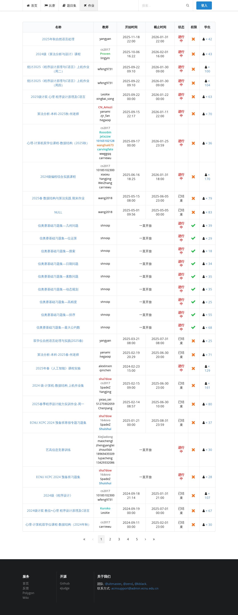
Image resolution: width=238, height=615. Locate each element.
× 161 (207, 385)
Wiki (26, 597)
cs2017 (105, 49)
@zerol (128, 584)
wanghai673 (105, 145)
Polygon (28, 593)
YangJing (105, 178)
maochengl (105, 441)
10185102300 (105, 170)
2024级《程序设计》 (58, 495)
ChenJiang (105, 408)
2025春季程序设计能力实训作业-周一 (58, 404)
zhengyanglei (105, 445)
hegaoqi (105, 120)
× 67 (209, 511)
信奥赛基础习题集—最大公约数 (58, 327)
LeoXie (105, 94)
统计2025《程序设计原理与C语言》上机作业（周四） (58, 83)
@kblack (140, 584)
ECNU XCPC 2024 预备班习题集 (58, 477)
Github (65, 583)
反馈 (26, 588)
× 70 (209, 114)
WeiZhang (105, 183)
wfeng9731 (105, 69)
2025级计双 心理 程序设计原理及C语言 (58, 97)
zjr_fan (105, 115)
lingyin (105, 58)
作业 (88, 5)
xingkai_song (105, 98)
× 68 (209, 327)
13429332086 (105, 462)
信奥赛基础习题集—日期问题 (58, 264)
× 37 (209, 422)
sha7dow (105, 379)
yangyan (105, 38)
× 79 (209, 198)
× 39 (209, 225)
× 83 (209, 212)
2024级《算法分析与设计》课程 (58, 54)
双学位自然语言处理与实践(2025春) (58, 341)
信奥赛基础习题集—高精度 (58, 302)
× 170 (207, 177)
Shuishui (105, 429)
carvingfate (105, 149)
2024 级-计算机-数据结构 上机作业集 (58, 385)
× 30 (209, 450)
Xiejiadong (105, 436)
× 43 (209, 54)
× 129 (207, 368)
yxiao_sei (105, 399)
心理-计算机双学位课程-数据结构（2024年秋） (58, 524)
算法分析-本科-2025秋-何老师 (58, 114)
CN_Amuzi (105, 107)
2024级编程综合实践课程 (58, 176)
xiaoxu (105, 174)
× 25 (209, 302)
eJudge (64, 588)
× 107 (207, 495)
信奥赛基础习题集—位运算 (58, 238)
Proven (105, 53)
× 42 (209, 39)
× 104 (207, 83)
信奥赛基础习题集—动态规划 (58, 289)
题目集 (69, 5)
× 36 (209, 143)
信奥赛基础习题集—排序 (58, 315)
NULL (58, 212)
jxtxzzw (105, 136)
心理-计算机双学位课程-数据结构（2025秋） (58, 143)
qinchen (105, 370)
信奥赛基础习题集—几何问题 (58, 225)
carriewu (105, 158)
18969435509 (105, 453)
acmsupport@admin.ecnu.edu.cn (134, 588)
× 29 (209, 238)
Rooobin (105, 132)
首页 (31, 5)
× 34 (209, 264)
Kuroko (105, 508)
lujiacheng (105, 458)
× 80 (209, 404)
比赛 (49, 5)
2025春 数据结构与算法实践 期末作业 (58, 198)
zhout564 (105, 449)
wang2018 (105, 198)
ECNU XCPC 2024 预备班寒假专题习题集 (58, 422)
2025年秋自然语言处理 (58, 39)
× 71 (209, 355)
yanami (105, 111)
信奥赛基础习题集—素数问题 (58, 276)
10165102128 (105, 140)
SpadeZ (105, 387)
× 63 (209, 97)
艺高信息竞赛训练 (58, 450)
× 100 (207, 69)
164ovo (105, 420)
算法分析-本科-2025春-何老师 (58, 354)
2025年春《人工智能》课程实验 (58, 368)
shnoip (105, 225)
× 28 (209, 477)
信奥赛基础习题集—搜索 (58, 251)
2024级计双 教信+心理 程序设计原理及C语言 (58, 510)
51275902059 (105, 404)
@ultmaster (113, 584)
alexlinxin (105, 366)
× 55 (209, 315)
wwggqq (105, 153)
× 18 (209, 251)
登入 (204, 5)
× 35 (209, 276)
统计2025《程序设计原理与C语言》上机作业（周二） (58, 69)
